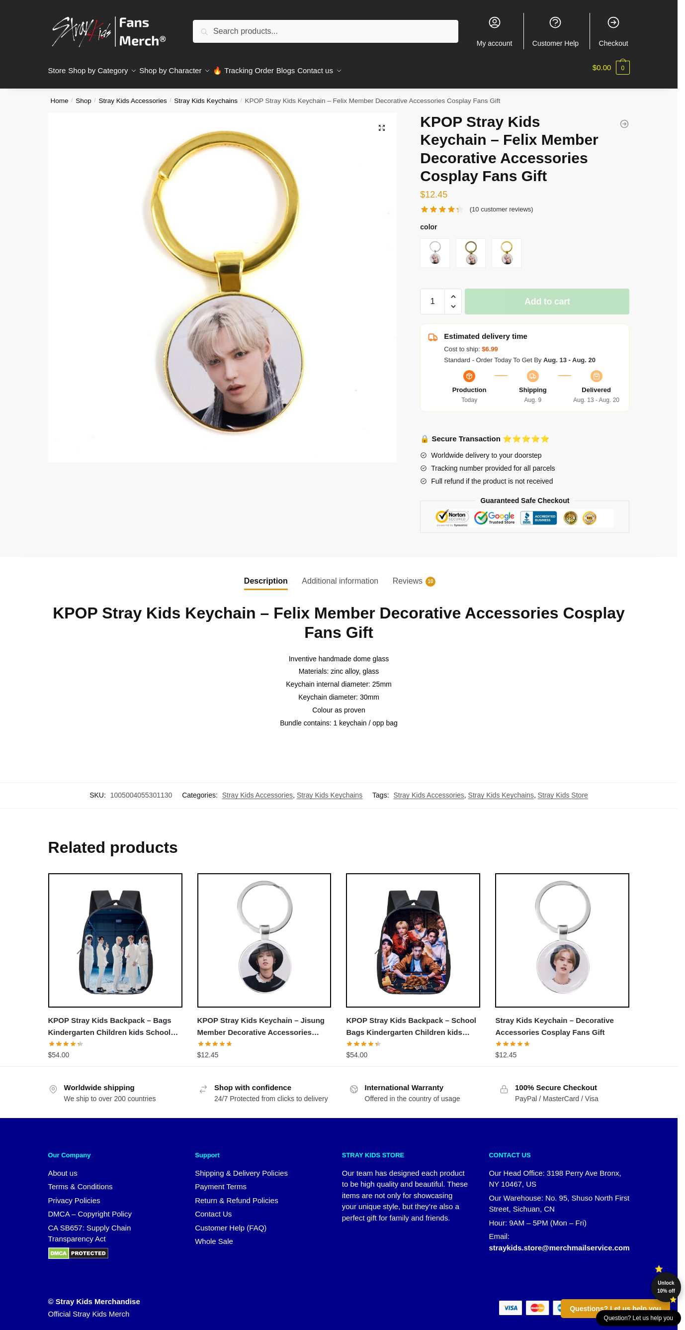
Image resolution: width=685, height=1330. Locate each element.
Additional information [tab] (340, 575)
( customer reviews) (501, 203)
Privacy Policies (74, 1194)
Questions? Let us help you (615, 1309)
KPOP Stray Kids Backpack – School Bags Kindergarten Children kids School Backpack (411, 1021)
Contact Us (213, 1208)
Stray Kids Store (563, 789)
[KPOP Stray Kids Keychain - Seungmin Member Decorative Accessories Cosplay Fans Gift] (624, 118)
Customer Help (555, 31)
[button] (382, 122)
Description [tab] (266, 575)
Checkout (613, 31)
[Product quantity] (432, 295)
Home (60, 95)
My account (495, 31)
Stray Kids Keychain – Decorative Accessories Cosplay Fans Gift (554, 1020)
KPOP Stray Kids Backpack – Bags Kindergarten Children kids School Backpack (109, 1021)
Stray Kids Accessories (132, 95)
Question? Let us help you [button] (638, 1318)
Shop (83, 95)
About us (63, 1167)
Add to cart (547, 296)
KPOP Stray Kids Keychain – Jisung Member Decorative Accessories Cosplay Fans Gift (261, 1021)
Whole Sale (214, 1235)
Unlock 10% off (666, 1287)
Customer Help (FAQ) (230, 1222)
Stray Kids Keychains (206, 95)
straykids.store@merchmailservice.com (559, 1241)
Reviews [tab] (408, 576)
